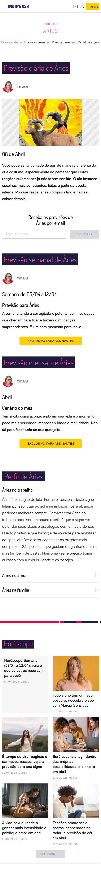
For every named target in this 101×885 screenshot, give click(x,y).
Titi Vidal (22, 87)
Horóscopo (50, 24)
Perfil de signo (88, 42)
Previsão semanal (37, 42)
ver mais (50, 853)
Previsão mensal (64, 42)
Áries (50, 30)
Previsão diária (11, 42)
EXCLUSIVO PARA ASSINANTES (50, 340)
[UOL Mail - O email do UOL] (75, 6)
